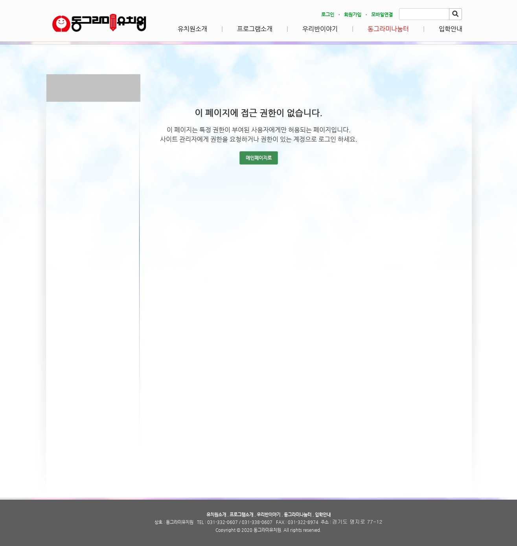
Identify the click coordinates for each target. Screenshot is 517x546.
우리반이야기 (320, 29)
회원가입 (352, 14)
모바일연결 (382, 14)
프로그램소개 (254, 29)
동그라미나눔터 (388, 29)
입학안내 (450, 29)
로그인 (327, 14)
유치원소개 (192, 29)
